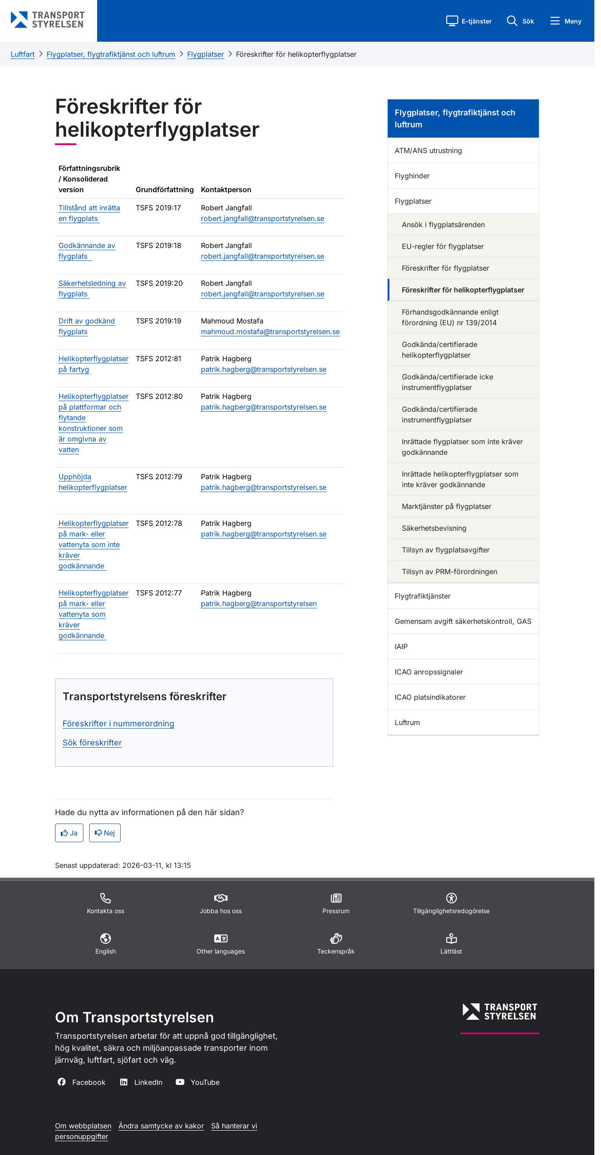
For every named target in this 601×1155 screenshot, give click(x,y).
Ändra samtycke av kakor (161, 1125)
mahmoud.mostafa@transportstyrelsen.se (270, 331)
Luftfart (23, 54)
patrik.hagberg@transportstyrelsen (259, 603)
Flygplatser (205, 54)
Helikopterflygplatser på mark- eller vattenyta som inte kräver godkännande (94, 544)
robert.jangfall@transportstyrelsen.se (262, 218)
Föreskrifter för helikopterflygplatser (296, 54)
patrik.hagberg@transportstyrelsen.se (263, 369)
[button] (469, 21)
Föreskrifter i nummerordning (118, 723)
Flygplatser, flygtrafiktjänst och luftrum (111, 54)
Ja (69, 832)
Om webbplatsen (83, 1125)
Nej (105, 832)
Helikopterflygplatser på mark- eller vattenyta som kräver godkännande (94, 614)
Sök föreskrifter (92, 742)
